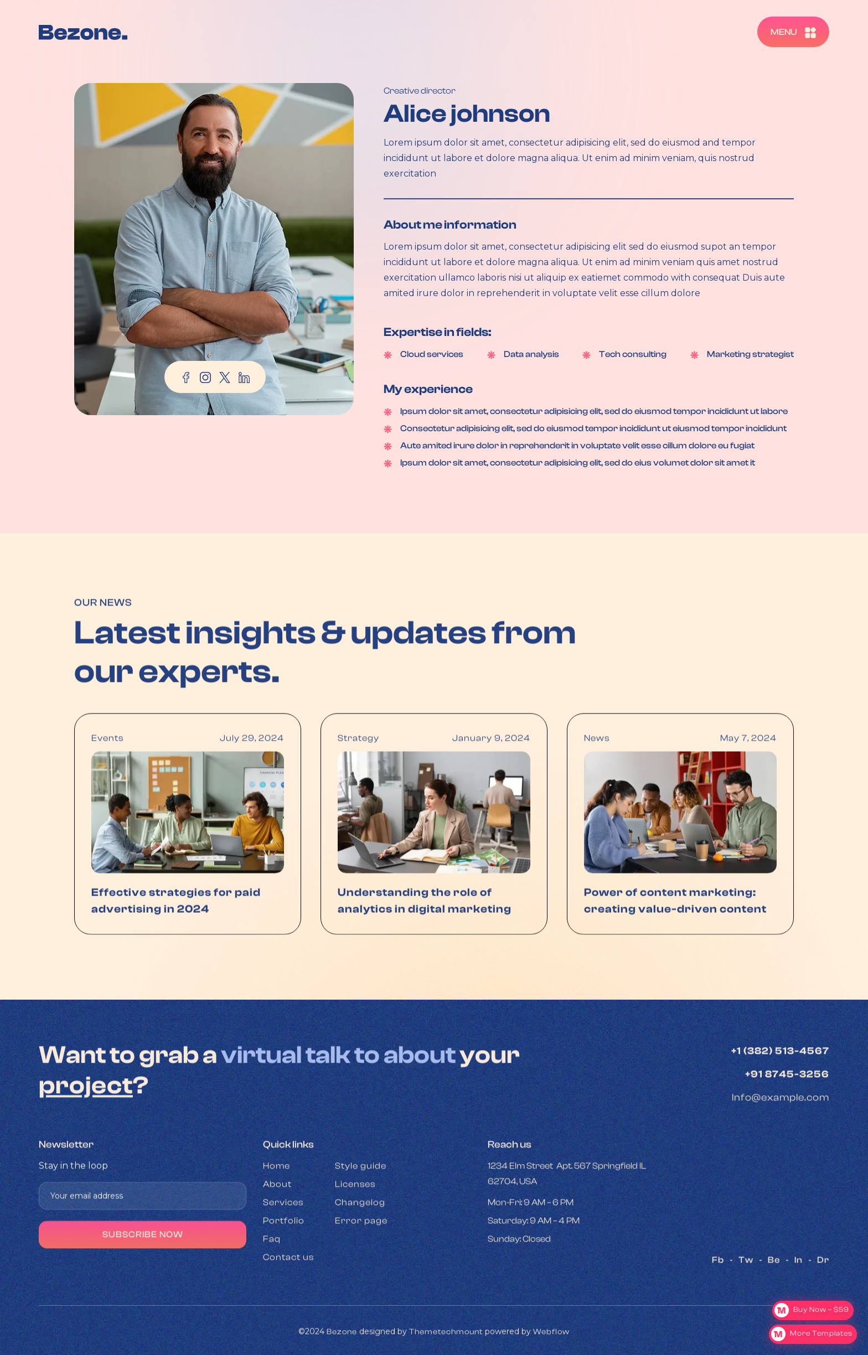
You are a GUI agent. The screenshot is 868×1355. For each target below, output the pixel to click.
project (86, 1113)
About (277, 1212)
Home (276, 1193)
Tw (745, 1287)
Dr (823, 1287)
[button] (793, 32)
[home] (83, 31)
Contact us (288, 1285)
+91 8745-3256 (787, 1102)
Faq (272, 1266)
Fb (718, 1287)
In (798, 1287)
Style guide (360, 1193)
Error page (361, 1248)
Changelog (360, 1230)
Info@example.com (780, 1125)
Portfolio (283, 1248)
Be (774, 1287)
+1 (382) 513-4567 (780, 1078)
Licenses (355, 1212)
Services (283, 1230)
